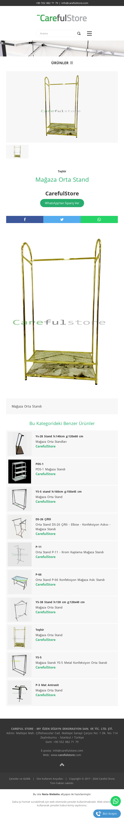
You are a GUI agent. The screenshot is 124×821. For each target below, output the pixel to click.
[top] (62, 764)
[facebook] (24, 219)
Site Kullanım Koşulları (50, 778)
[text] (57, 33)
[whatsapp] (99, 219)
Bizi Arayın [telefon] (110, 813)
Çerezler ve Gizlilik (19, 778)
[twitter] (61, 219)
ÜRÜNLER (62, 62)
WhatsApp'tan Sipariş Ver (62, 203)
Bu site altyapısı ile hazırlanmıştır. (62, 794)
